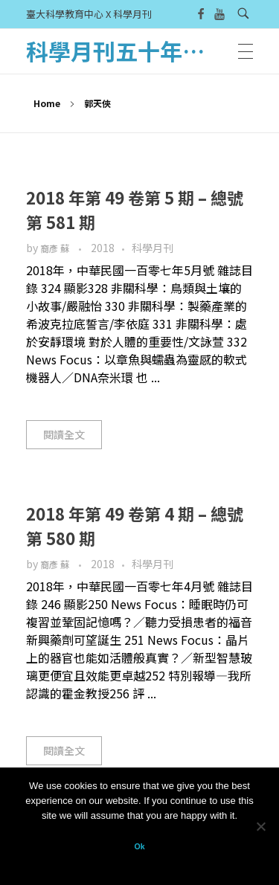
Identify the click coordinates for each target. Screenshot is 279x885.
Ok (139, 846)
